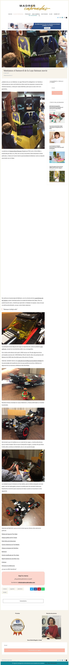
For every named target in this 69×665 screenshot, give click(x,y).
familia (4, 592)
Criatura (4, 562)
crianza (5, 589)
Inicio (10, 14)
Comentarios (23, 601)
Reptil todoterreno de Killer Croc (10, 558)
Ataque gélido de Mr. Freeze (9, 537)
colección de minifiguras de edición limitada (30, 360)
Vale (46, 663)
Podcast (28, 14)
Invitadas (44, 14)
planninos (20, 589)
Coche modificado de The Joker (10, 555)
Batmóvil (4, 551)
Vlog (50, 14)
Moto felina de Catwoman (9, 541)
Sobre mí (57, 14)
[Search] (39, 15)
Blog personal (19, 14)
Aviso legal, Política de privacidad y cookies (11, 661)
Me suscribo (33, 15)
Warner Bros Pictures (15, 151)
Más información (52, 663)
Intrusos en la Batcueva (8, 565)
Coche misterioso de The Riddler (10, 544)
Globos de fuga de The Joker (9, 534)
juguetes (12, 589)
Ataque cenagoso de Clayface (10, 548)
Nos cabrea (36, 14)
